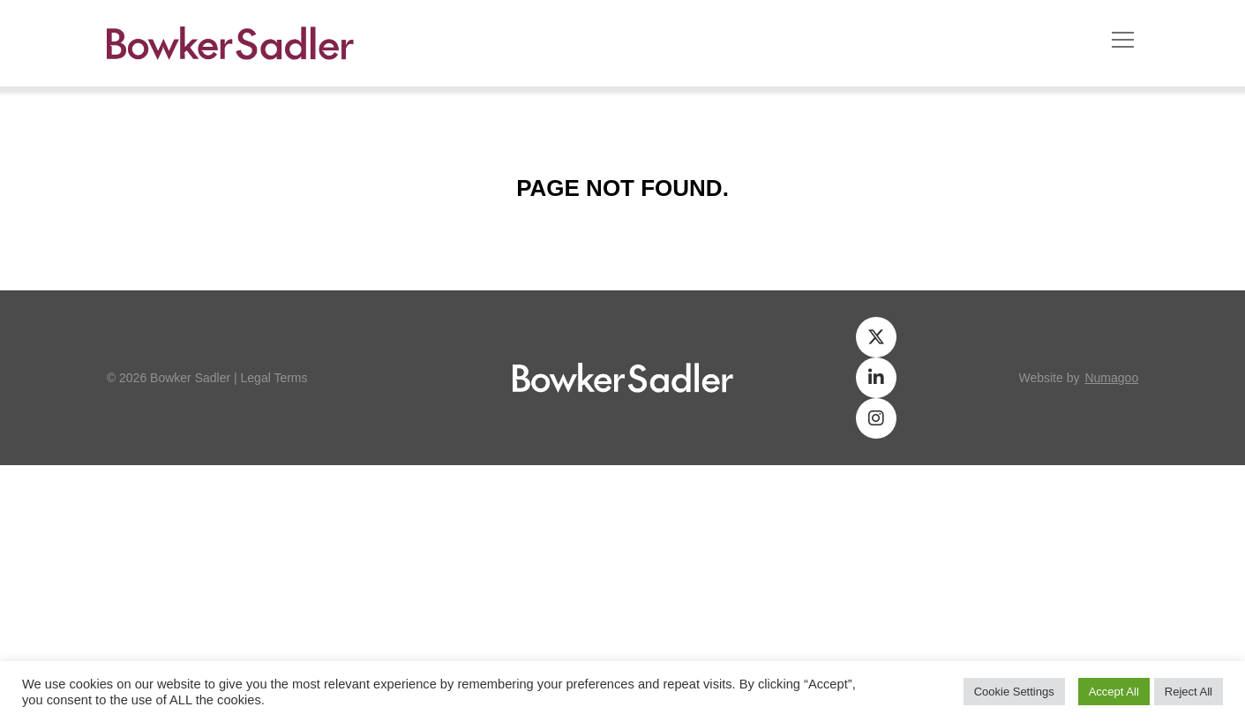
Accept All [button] (1114, 691)
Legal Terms (274, 378)
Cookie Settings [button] (1014, 691)
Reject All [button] (1188, 691)
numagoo (1111, 378)
